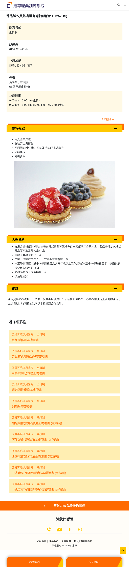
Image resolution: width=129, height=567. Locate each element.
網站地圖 (41, 541)
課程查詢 (34, 561)
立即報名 (94, 561)
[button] (64, 128)
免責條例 (66, 541)
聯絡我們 (53, 541)
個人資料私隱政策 (83, 541)
